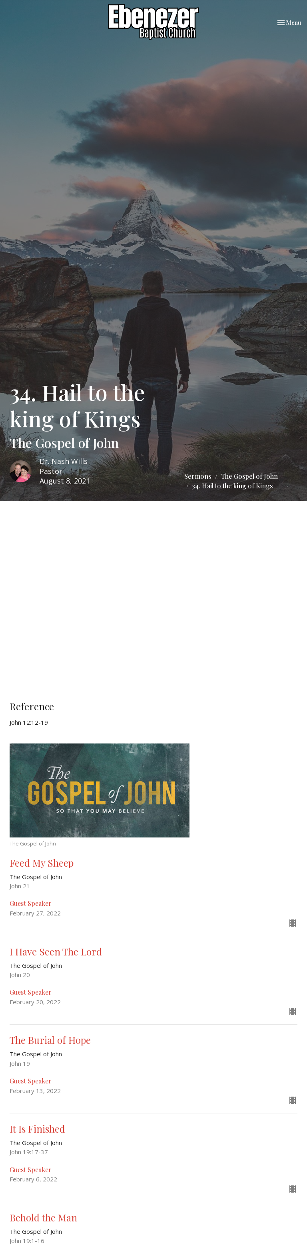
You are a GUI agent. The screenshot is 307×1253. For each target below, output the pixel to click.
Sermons (197, 476)
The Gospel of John (249, 476)
